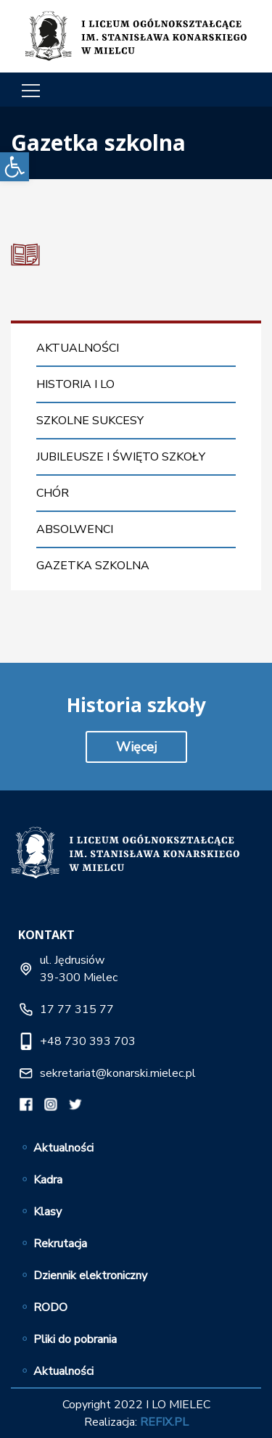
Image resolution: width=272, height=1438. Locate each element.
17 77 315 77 (77, 1009)
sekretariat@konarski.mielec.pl (118, 1073)
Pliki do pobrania (75, 1339)
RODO (50, 1307)
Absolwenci (74, 529)
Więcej (136, 747)
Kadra (47, 1180)
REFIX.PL (164, 1422)
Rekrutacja (60, 1244)
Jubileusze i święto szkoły (120, 457)
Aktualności (77, 348)
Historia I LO (75, 384)
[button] (14, 166)
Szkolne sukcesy (90, 421)
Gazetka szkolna (92, 566)
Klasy (47, 1212)
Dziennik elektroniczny (90, 1276)
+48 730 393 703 (88, 1041)
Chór (52, 493)
